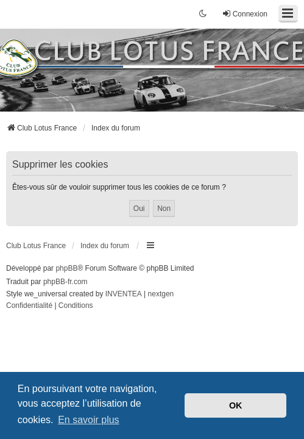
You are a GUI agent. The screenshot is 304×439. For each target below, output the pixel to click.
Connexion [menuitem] (244, 13)
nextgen (161, 294)
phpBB (66, 268)
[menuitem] (29, 306)
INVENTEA (123, 294)
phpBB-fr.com (65, 281)
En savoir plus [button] (88, 420)
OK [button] (235, 405)
